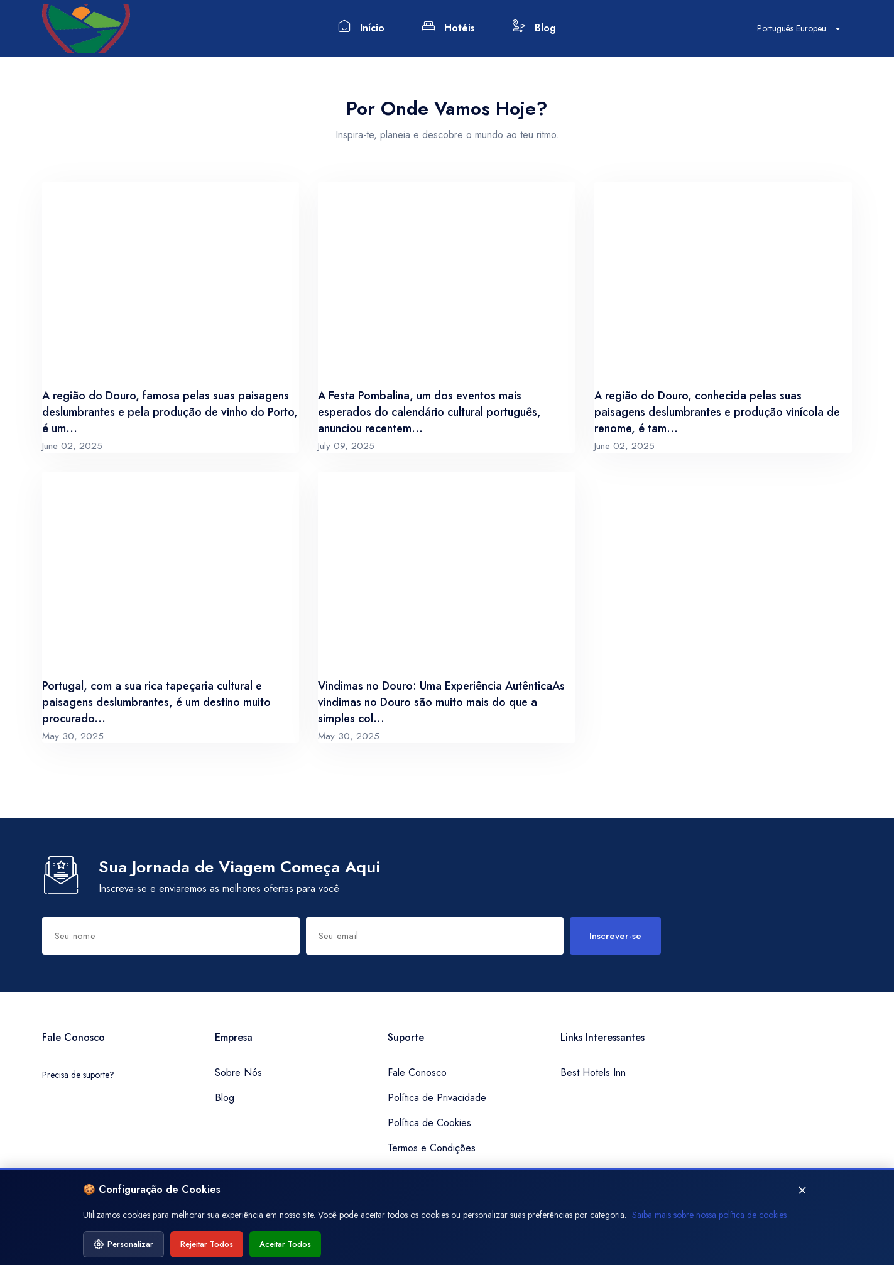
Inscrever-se (615, 936)
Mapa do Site (416, 1173)
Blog (534, 27)
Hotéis (448, 27)
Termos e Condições (432, 1148)
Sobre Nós (238, 1072)
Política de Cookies (429, 1123)
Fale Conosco (417, 1072)
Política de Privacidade (437, 1097)
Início (361, 27)
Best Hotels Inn (593, 1072)
